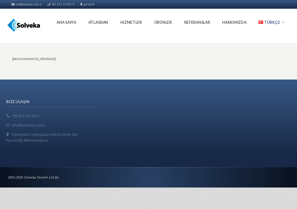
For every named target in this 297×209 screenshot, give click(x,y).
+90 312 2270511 (26, 115)
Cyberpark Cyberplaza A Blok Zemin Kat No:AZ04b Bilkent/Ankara (41, 137)
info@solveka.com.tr (27, 4)
